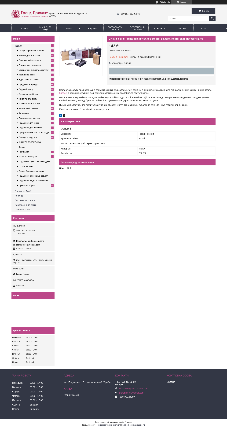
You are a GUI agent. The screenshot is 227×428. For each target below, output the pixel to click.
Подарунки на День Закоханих (33, 180)
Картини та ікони (27, 75)
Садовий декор (26, 89)
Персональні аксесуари (30, 60)
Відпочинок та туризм (29, 79)
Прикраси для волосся (29, 118)
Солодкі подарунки (28, 137)
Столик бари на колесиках (31, 171)
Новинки (19, 195)
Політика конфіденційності (133, 425)
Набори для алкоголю (29, 55)
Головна (23, 28)
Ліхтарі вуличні (26, 166)
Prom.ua (128, 422)
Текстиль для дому (28, 99)
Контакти (159, 28)
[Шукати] (212, 18)
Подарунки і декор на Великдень (34, 161)
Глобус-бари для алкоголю (31, 50)
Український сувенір (28, 108)
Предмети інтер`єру (28, 84)
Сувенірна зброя (27, 185)
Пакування (24, 152)
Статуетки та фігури (28, 94)
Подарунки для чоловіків (30, 128)
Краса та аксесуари (28, 156)
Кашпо (22, 147)
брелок (62, 93)
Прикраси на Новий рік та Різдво (34, 132)
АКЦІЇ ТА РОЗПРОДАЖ (30, 142)
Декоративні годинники (30, 65)
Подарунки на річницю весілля (33, 176)
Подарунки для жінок (29, 123)
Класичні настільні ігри (29, 103)
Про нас (182, 28)
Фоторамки (24, 113)
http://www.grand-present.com (30, 241)
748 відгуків (165, 2)
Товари (68, 28)
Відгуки (92, 28)
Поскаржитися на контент (108, 425)
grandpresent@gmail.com (28, 245)
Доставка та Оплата (115, 28)
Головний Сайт (22, 209)
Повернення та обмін (137, 28)
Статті (204, 28)
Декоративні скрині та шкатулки (34, 70)
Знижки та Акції (45, 28)
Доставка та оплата (25, 200)
